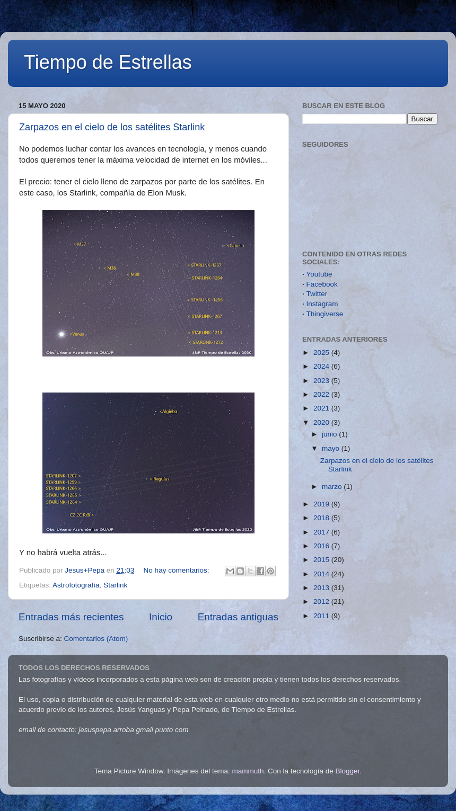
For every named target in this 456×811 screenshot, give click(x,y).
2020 (322, 422)
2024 (322, 366)
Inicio (160, 616)
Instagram (322, 304)
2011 (322, 616)
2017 (322, 532)
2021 (322, 408)
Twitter (317, 294)
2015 (322, 560)
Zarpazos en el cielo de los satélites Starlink (112, 127)
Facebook (322, 284)
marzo (333, 487)
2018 (322, 518)
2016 (322, 546)
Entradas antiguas (238, 616)
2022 (322, 394)
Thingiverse (325, 314)
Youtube (319, 274)
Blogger (348, 771)
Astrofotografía (76, 585)
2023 (322, 381)
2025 (322, 353)
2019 (322, 504)
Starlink (115, 585)
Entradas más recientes (71, 616)
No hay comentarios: (178, 570)
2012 (322, 601)
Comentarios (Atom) (96, 639)
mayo (331, 448)
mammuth (248, 771)
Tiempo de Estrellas (108, 62)
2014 (322, 574)
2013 (322, 588)
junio (330, 434)
